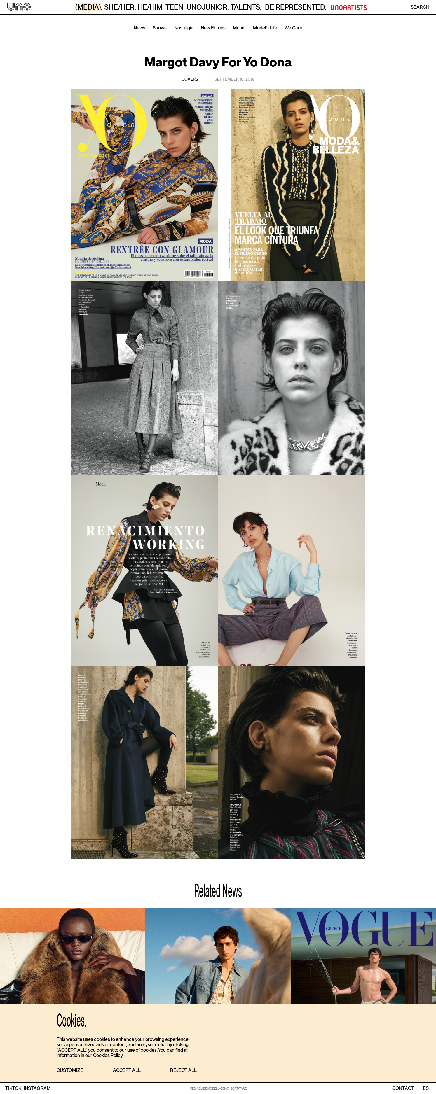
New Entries (213, 28)
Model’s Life (265, 28)
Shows (160, 28)
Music (239, 28)
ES (425, 1088)
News (139, 28)
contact (403, 1088)
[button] (70, 1070)
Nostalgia (183, 28)
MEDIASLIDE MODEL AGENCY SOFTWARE (218, 1088)
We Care (293, 28)
